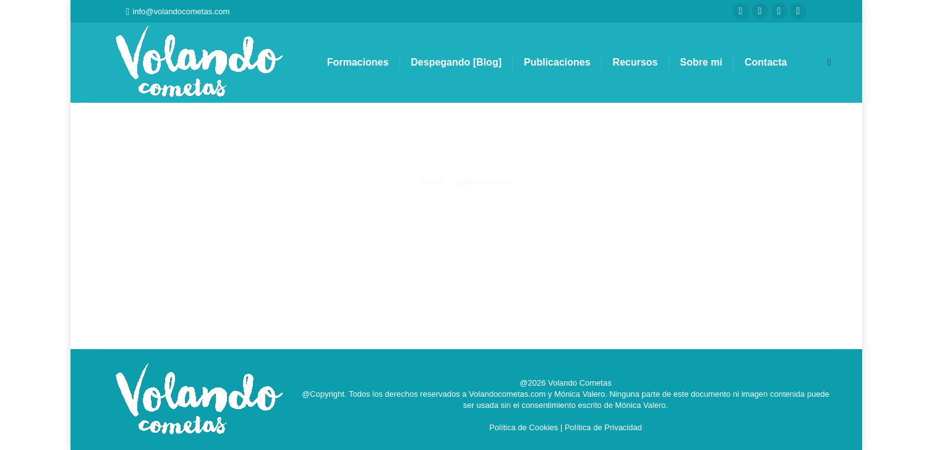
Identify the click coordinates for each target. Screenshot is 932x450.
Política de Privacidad (603, 427)
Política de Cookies (523, 427)
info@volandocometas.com (178, 11)
